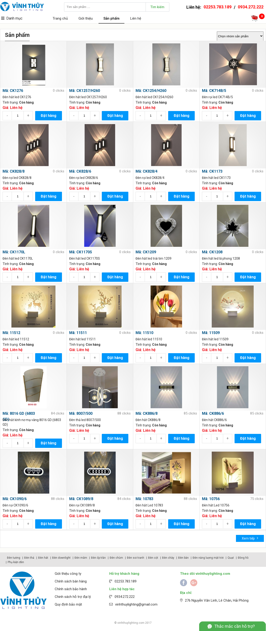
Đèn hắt (43, 557)
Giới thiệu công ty (68, 574)
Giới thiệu (85, 18)
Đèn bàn (183, 557)
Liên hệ (135, 18)
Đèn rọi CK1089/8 (82, 505)
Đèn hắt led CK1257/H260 (88, 97)
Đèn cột (153, 557)
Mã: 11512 (11, 333)
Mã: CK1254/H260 (151, 90)
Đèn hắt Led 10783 (149, 505)
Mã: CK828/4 (146, 171)
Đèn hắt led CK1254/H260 (154, 97)
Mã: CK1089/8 (81, 499)
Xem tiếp (250, 538)
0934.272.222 (250, 6)
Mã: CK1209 (146, 252)
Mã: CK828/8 (13, 171)
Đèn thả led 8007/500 (85, 420)
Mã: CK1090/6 (15, 499)
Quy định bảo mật (68, 604)
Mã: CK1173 (212, 171)
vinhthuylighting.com (130, 622)
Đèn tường (13, 557)
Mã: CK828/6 (80, 171)
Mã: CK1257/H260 (84, 90)
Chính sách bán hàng (71, 581)
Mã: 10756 (211, 499)
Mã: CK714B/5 (214, 90)
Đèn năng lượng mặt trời (208, 557)
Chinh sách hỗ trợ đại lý (73, 597)
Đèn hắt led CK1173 (216, 178)
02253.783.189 (218, 6)
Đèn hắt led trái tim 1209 (153, 258)
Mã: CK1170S (80, 252)
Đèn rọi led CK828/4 (150, 178)
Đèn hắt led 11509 (215, 339)
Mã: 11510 (144, 333)
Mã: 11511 (78, 333)
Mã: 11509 (211, 333)
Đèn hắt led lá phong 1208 (221, 258)
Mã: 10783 (144, 499)
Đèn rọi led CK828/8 (17, 178)
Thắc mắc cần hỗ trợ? (234, 626)
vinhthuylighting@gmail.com (136, 604)
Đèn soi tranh (135, 557)
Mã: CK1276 (13, 90)
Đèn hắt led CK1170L (18, 258)
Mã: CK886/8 (146, 413)
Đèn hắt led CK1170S (84, 258)
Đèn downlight (61, 557)
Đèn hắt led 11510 (149, 339)
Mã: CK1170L (14, 252)
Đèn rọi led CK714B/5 (217, 97)
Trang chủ (60, 18)
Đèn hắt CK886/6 (214, 420)
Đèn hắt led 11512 (16, 339)
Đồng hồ (243, 557)
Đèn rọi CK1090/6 (15, 505)
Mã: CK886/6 (213, 413)
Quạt (231, 557)
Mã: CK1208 (212, 252)
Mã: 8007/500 (80, 413)
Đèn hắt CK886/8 (148, 420)
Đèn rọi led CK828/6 (83, 178)
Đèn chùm (116, 557)
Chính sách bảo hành (71, 589)
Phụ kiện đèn (16, 562)
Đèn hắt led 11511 (82, 339)
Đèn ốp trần (98, 557)
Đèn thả (29, 557)
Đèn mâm (81, 557)
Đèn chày (168, 557)
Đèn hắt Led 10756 (215, 505)
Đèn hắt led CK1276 (17, 97)
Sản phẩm (111, 18)
